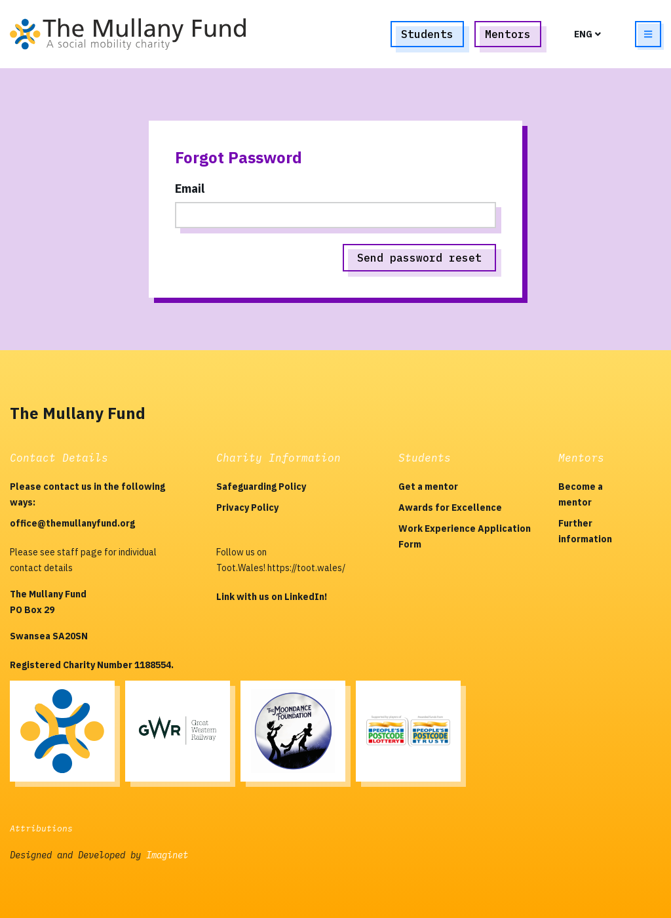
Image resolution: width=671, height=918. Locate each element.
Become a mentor (580, 494)
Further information (585, 531)
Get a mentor (428, 486)
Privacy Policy (247, 507)
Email (189, 188)
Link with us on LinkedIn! (271, 597)
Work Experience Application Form (464, 536)
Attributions (41, 828)
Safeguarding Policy (261, 486)
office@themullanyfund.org (72, 523)
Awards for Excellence (450, 507)
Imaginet (167, 855)
